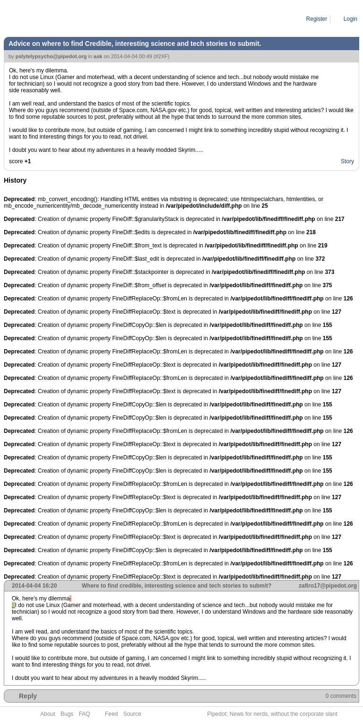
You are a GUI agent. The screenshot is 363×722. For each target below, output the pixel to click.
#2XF (161, 56)
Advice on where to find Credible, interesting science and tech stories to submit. (157, 19)
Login (350, 19)
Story (347, 161)
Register (317, 19)
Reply (28, 696)
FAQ (84, 714)
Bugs (66, 714)
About (47, 714)
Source (132, 714)
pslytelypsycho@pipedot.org (51, 56)
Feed (111, 714)
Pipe (45, 19)
